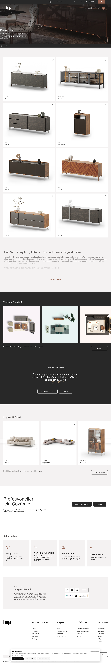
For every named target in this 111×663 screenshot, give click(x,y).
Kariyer (81, 2)
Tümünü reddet (30, 658)
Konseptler (80, 629)
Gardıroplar (35, 631)
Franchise (101, 626)
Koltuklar (34, 621)
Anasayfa (23, 8)
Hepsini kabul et (17, 658)
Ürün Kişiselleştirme (83, 621)
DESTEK (84, 582)
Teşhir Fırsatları (38, 8)
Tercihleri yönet (95, 651)
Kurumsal (60, 8)
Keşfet (53, 8)
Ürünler (29, 8)
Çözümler (82, 615)
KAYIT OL (103, 647)
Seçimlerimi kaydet (43, 658)
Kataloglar (60, 2)
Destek (68, 2)
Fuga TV (60, 621)
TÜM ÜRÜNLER (99, 465)
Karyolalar (35, 629)
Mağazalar (51, 2)
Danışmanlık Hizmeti (70, 8)
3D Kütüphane (61, 629)
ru (106, 661)
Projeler (47, 8)
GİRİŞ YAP (92, 647)
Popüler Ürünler (90, 2)
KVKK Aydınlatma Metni (18, 655)
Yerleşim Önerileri (62, 623)
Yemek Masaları (36, 626)
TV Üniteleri (35, 623)
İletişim (74, 2)
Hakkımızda (101, 621)
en (102, 661)
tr (101, 2)
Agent (80, 8)
